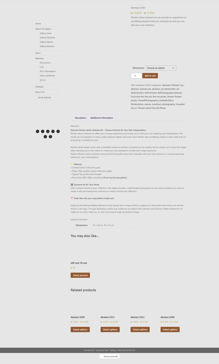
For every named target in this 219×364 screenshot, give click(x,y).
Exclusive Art (137, 96)
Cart (42, 67)
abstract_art (158, 88)
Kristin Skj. (132, 350)
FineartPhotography (148, 100)
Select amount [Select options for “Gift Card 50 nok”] (80, 275)
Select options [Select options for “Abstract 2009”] (80, 329)
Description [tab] (80, 117)
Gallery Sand (45, 33)
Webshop (39, 58)
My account (45, 62)
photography (168, 104)
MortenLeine (137, 104)
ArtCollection (137, 92)
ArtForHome (151, 92)
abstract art (145, 88)
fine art (148, 96)
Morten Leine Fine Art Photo (152, 107)
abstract (135, 88)
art (177, 88)
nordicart (156, 104)
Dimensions (138, 67)
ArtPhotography (165, 92)
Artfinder (39, 86)
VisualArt (180, 104)
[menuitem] (48, 97)
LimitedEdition (166, 100)
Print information (48, 71)
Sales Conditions (47, 75)
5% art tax (107, 177)
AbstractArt (170, 88)
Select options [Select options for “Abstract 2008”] (170, 329)
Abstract (166, 85)
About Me (40, 92)
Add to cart (150, 75)
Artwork (178, 92)
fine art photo (159, 96)
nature (147, 104)
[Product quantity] (136, 75)
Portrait (175, 85)
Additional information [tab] (101, 117)
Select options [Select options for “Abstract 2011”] (140, 329)
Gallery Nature (46, 42)
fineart (170, 96)
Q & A (43, 80)
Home (38, 23)
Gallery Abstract (47, 46)
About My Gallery (43, 28)
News (38, 53)
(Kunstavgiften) (119, 177)
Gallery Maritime (47, 37)
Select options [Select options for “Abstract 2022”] (110, 329)
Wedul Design (122, 350)
